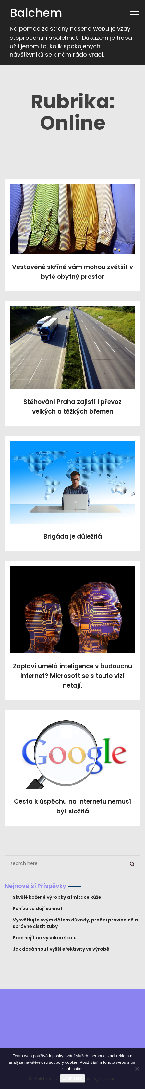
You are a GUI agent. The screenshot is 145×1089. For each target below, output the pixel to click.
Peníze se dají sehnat (38, 908)
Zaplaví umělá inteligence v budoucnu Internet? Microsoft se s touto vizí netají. (72, 676)
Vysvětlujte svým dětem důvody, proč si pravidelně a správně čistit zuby (75, 923)
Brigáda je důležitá (72, 536)
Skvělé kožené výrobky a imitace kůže (57, 897)
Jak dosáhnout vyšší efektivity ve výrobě (61, 949)
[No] (137, 1068)
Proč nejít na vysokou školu (45, 937)
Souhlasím (72, 1078)
